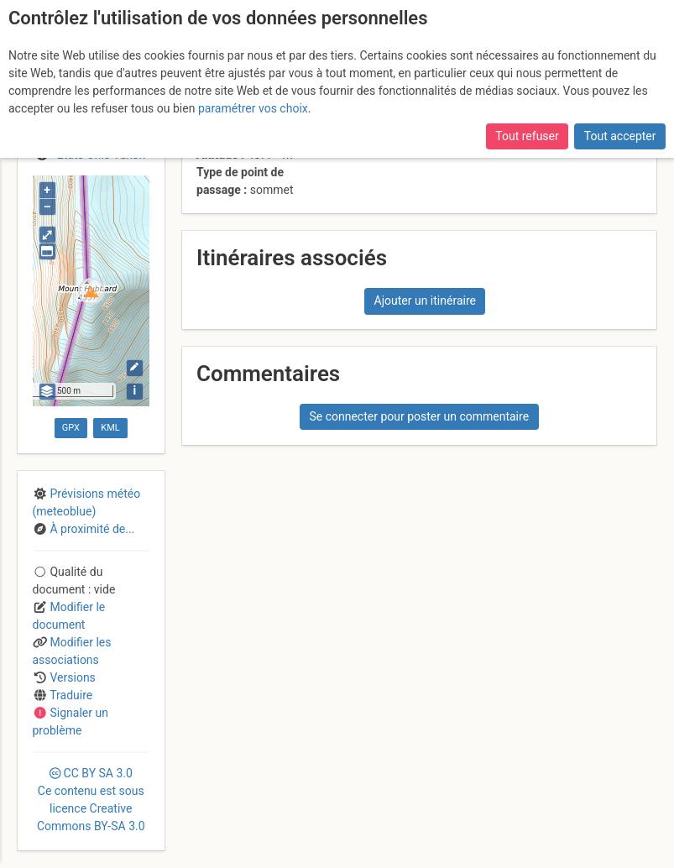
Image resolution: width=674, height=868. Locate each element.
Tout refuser (526, 136)
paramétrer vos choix (253, 108)
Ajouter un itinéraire (425, 300)
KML (110, 427)
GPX (71, 427)
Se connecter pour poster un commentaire (419, 416)
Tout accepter (620, 136)
